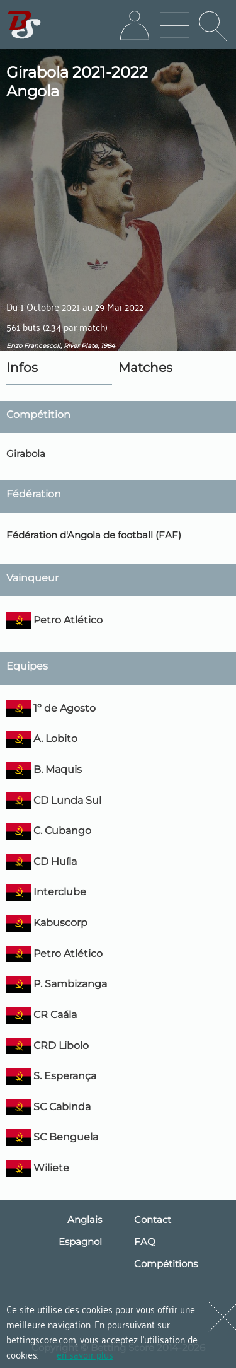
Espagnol (80, 1242)
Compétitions (166, 1264)
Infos (22, 367)
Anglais (84, 1220)
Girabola (25, 454)
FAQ (144, 1242)
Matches (145, 367)
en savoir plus (85, 1354)
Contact (152, 1220)
